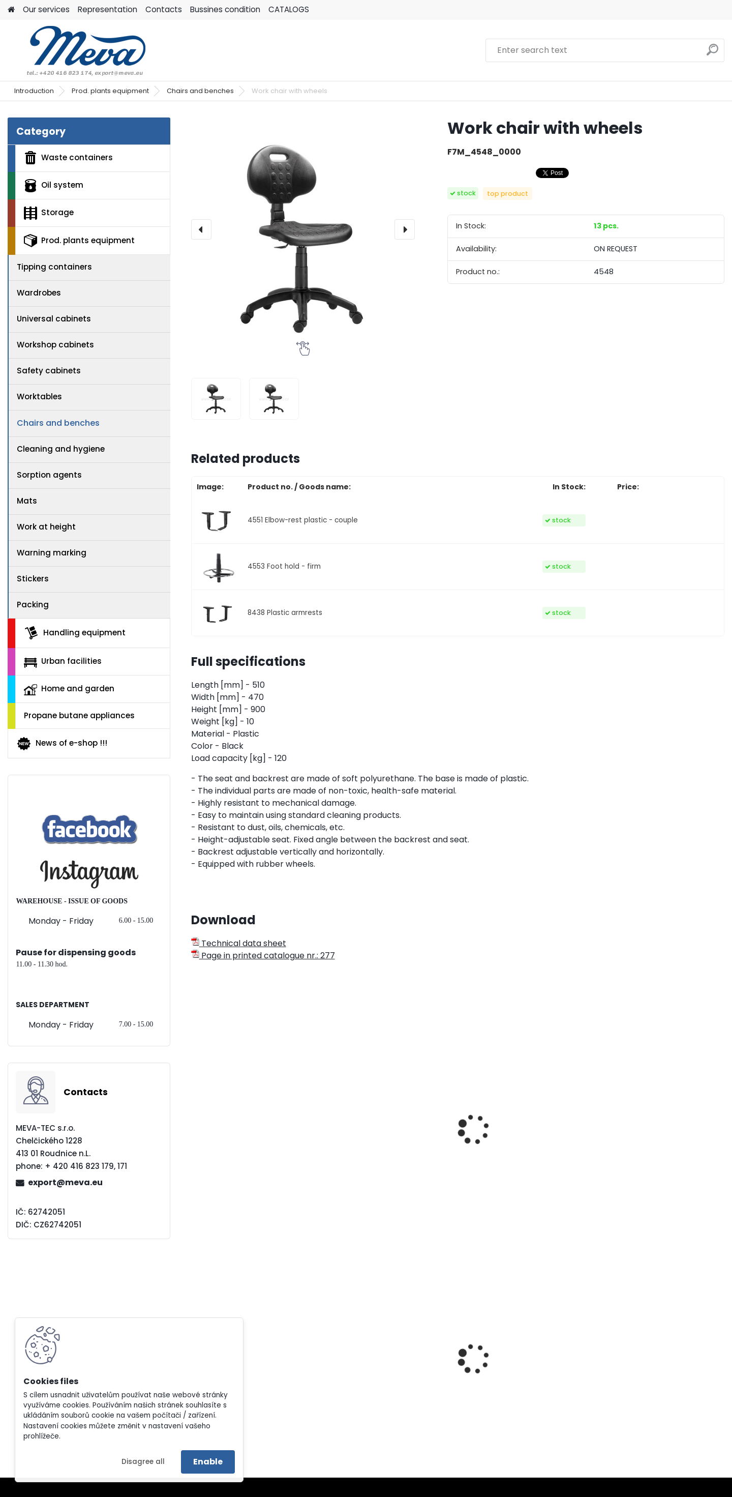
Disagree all (143, 1461)
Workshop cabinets (55, 344)
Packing (33, 604)
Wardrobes (39, 292)
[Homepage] (11, 10)
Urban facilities (63, 661)
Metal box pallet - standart (657, 1367)
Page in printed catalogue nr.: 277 (263, 955)
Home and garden (69, 689)
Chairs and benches (200, 91)
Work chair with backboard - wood (387, 1159)
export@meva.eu (65, 1182)
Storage (49, 213)
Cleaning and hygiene (61, 449)
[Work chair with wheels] (303, 229)
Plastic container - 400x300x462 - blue (507, 1381)
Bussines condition (225, 9)
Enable (208, 1461)
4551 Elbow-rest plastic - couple (303, 520)
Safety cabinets (49, 370)
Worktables (39, 396)
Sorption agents (49, 474)
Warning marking (51, 552)
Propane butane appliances (79, 715)
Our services (46, 9)
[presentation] (201, 229)
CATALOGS (288, 9)
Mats (27, 500)
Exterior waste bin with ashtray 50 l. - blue (243, 1381)
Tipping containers (54, 266)
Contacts (163, 9)
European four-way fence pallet (384, 1381)
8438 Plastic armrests (285, 613)
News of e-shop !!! (61, 743)
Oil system (53, 185)
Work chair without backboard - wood (506, 1159)
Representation (107, 9)
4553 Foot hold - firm (284, 566)
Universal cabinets (54, 318)
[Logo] (77, 50)
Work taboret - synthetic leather (653, 1159)
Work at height (46, 526)
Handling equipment (75, 632)
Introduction (34, 91)
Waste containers (68, 157)
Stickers (33, 578)
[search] (712, 54)
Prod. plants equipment (110, 91)
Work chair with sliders (243, 1154)
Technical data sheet (238, 943)
